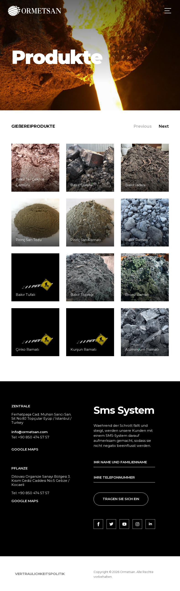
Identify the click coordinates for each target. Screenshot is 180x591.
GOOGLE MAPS (24, 449)
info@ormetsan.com (29, 432)
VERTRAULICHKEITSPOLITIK (40, 574)
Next (164, 126)
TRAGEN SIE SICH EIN (121, 499)
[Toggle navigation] (167, 10)
